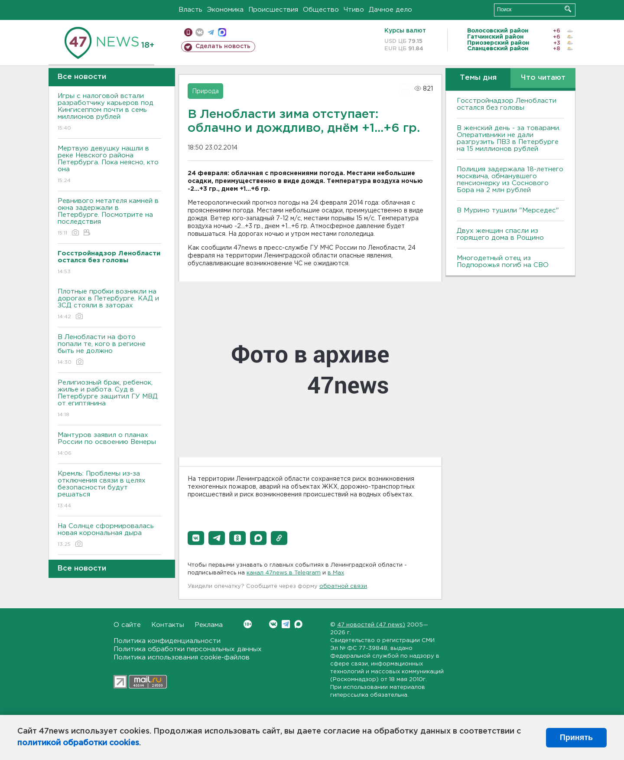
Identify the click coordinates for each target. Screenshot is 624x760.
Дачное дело (390, 10)
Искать (568, 9)
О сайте (127, 625)
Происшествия (273, 10)
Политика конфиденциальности (167, 641)
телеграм (211, 32)
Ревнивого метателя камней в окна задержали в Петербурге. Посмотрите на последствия (109, 217)
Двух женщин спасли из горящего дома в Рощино (500, 234)
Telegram (286, 624)
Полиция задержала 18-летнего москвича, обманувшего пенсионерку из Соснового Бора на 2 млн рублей (510, 179)
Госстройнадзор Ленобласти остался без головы (506, 104)
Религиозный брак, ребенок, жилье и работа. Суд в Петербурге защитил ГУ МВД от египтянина (109, 399)
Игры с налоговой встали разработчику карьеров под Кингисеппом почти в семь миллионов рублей (109, 112)
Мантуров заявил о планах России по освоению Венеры (109, 444)
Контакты (167, 625)
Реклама (209, 625)
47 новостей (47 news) (371, 625)
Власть (190, 10)
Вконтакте (248, 624)
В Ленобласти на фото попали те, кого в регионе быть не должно (109, 350)
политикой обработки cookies (78, 743)
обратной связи (343, 586)
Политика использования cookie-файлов (182, 657)
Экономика (225, 10)
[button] (196, 538)
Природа (205, 91)
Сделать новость (222, 46)
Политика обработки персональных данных (188, 649)
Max (298, 624)
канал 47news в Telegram (284, 573)
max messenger (222, 32)
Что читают (543, 78)
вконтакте (199, 32)
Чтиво (354, 10)
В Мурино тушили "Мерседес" (508, 210)
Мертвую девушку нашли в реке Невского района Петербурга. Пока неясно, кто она (109, 165)
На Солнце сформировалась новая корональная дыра (109, 535)
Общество (321, 10)
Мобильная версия (188, 32)
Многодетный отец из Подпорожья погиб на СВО (503, 261)
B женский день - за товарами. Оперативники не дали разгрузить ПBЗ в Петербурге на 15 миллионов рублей (508, 138)
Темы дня (478, 78)
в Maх (336, 573)
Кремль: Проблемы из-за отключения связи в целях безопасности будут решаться (109, 490)
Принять (576, 737)
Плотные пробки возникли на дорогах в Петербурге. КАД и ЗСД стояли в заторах (109, 304)
